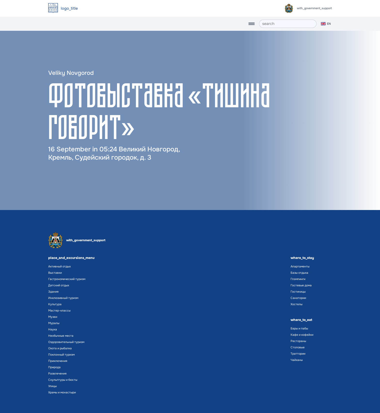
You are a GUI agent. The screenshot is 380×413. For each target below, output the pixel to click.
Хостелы (296, 304)
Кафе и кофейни (302, 335)
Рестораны (298, 341)
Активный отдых (59, 266)
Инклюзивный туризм (63, 298)
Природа (54, 367)
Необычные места (60, 336)
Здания (53, 292)
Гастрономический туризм (66, 279)
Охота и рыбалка (60, 348)
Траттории (298, 354)
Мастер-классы (59, 310)
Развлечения (57, 373)
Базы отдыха (299, 273)
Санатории (298, 298)
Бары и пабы (299, 328)
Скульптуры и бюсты (62, 380)
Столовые (298, 347)
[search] (288, 24)
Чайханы (297, 360)
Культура (55, 304)
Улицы (52, 386)
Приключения (57, 361)
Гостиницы (298, 292)
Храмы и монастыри (62, 392)
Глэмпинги (298, 279)
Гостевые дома (301, 285)
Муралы (53, 323)
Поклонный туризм (61, 355)
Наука (52, 329)
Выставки (55, 273)
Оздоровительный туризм (66, 342)
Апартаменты (300, 266)
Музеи (52, 317)
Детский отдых (58, 285)
